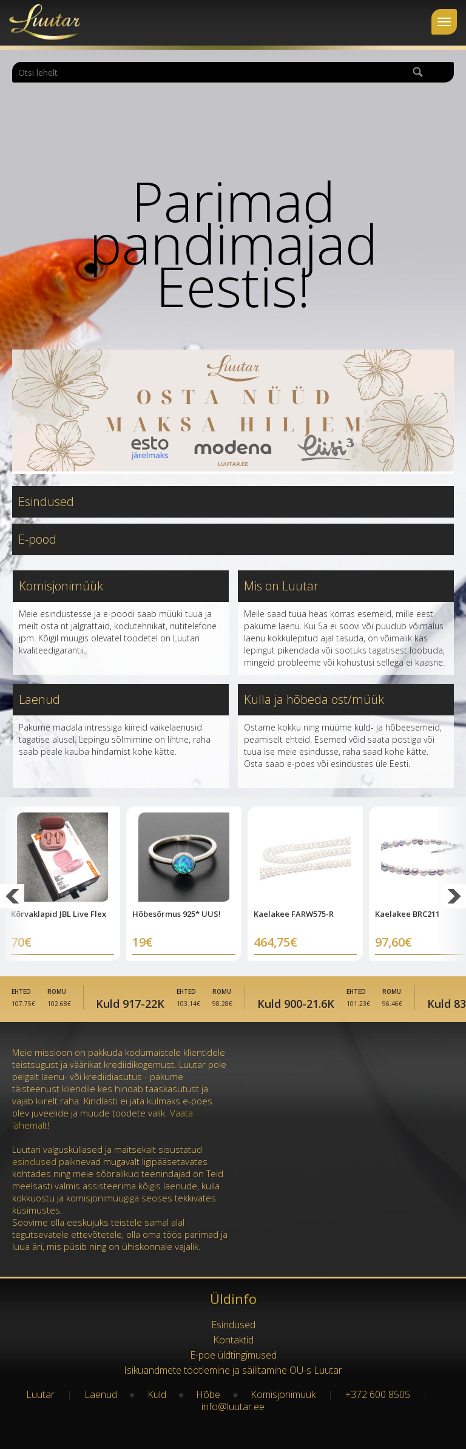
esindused (34, 1161)
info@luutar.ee (233, 1406)
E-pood (37, 539)
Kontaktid (233, 1340)
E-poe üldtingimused (233, 1355)
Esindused (46, 501)
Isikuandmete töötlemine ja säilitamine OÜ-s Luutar (233, 1370)
